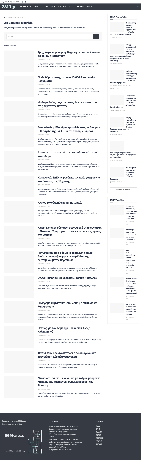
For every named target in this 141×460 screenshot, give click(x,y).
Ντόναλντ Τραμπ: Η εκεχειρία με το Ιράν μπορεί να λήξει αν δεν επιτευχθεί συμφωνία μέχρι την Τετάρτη (69, 382)
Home (98, 426)
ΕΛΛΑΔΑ (45, 7)
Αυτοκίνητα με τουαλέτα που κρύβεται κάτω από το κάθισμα (131, 309)
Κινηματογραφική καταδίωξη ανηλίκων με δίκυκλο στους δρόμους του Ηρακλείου (123, 155)
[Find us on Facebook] (22, 2)
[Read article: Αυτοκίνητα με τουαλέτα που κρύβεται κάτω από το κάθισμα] (19, 161)
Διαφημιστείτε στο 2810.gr (12, 424)
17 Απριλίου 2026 (116, 182)
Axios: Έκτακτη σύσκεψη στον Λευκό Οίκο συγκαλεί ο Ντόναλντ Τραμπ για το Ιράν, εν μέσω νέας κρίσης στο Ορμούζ (69, 231)
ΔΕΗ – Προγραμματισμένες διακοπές (63, 434)
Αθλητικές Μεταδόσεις (57, 447)
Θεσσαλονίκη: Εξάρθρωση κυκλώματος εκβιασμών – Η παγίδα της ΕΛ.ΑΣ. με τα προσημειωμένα (132, 286)
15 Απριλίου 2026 (116, 37)
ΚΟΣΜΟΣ (80, 7)
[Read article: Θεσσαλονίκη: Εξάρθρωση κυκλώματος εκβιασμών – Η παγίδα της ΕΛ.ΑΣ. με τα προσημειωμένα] (19, 136)
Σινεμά (51, 437)
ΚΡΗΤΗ (36, 7)
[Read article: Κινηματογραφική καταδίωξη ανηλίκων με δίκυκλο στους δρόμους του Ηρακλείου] (117, 146)
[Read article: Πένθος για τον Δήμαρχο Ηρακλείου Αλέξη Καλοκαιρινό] (19, 337)
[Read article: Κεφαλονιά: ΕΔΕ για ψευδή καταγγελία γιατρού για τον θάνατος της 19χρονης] (19, 186)
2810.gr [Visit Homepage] (9, 7)
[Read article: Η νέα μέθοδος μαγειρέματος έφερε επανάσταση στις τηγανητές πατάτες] (19, 111)
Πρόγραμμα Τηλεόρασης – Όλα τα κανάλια (64, 439)
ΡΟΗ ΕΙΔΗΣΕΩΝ (25, 7)
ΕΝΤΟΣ (53, 7)
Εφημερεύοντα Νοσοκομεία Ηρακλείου (63, 426)
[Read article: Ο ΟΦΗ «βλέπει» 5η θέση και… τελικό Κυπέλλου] (19, 287)
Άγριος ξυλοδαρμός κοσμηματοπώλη (60, 202)
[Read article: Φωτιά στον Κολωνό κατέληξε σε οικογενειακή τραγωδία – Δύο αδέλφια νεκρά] (19, 362)
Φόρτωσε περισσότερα (123, 189)
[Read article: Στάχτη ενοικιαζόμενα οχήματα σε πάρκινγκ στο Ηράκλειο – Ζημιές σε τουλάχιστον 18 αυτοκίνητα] (117, 122)
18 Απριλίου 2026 (44, 238)
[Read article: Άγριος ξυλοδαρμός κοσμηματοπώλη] (19, 212)
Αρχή (5, 17)
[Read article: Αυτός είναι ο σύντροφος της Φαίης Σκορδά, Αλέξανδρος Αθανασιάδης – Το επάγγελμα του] (117, 100)
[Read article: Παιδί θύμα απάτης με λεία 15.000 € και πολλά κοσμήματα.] (19, 86)
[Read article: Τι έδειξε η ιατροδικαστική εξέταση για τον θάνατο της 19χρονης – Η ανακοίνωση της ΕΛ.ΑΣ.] (117, 75)
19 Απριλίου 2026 (44, 59)
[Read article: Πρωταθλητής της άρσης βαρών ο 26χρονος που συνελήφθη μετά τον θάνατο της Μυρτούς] (117, 27)
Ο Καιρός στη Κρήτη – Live (58, 431)
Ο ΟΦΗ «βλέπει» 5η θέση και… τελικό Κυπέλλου (67, 278)
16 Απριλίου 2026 (116, 64)
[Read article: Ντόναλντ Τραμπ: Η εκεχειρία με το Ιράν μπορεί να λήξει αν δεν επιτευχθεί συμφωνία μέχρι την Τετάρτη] (19, 387)
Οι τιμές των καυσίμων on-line (60, 450)
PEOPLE (72, 7)
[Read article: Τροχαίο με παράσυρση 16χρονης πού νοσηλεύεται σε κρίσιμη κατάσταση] (19, 61)
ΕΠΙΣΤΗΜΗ (62, 7)
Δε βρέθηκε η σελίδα (16, 17)
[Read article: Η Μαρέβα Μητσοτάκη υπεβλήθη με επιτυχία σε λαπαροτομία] (19, 312)
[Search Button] (138, 6)
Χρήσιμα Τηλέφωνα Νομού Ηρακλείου (63, 444)
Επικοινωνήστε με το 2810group (14, 421)
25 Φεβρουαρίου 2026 (117, 110)
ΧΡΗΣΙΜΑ (89, 7)
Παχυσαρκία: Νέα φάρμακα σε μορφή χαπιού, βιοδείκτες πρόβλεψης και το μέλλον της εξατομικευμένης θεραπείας (65, 256)
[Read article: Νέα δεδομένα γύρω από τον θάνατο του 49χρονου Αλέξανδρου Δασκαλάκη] (117, 172)
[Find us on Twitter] (25, 2)
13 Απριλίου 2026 (116, 134)
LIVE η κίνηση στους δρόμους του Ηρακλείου (65, 442)
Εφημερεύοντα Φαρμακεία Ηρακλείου (63, 429)
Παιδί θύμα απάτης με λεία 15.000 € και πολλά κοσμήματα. (131, 234)
